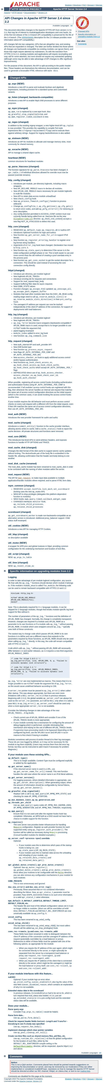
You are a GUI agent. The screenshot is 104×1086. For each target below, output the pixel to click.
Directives (77, 5)
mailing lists (85, 1071)
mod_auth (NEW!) (17, 414)
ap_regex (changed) (18, 122)
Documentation (30, 13)
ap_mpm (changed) (18, 108)
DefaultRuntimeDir (23, 1046)
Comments (82, 44)
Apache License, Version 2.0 (30, 1081)
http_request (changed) (20, 341)
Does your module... (18, 1006)
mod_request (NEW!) (19, 474)
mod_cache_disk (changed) (22, 447)
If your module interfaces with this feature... (30, 973)
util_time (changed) (18, 562)
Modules (68, 5)
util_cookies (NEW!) (18, 526)
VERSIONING (28, 37)
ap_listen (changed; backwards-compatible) (30, 97)
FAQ (84, 5)
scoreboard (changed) (19, 512)
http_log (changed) (18, 314)
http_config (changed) (19, 180)
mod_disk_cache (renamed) (22, 463)
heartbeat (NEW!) (17, 158)
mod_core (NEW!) (17, 436)
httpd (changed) (16, 270)
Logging (12, 577)
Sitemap (99, 5)
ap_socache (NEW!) (18, 149)
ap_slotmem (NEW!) (18, 138)
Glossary (90, 5)
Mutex (61, 873)
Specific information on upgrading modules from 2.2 (89, 35)
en (71, 26)
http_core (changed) (18, 226)
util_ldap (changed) (18, 534)
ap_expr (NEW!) (16, 84)
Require (18, 827)
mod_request (24, 478)
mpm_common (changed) (21, 486)
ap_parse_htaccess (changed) (23, 166)
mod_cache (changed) (19, 423)
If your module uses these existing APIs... (29, 754)
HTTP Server (17, 13)
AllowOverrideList (23, 219)
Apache (7, 13)
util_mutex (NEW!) (17, 543)
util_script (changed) (18, 554)
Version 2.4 (42, 13)
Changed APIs (83, 31)
